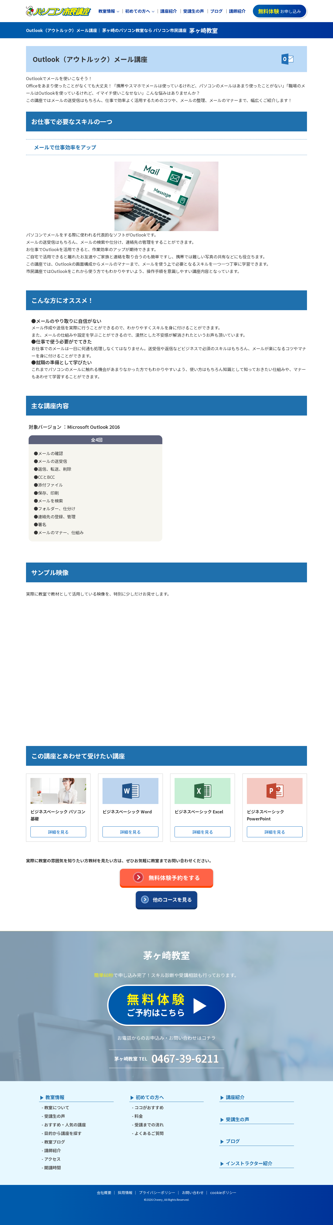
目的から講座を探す (63, 1133)
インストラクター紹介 (249, 1163)
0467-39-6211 (185, 1058)
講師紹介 (237, 11)
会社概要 (104, 1192)
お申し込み (279, 11)
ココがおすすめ (149, 1107)
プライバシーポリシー (157, 1192)
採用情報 (125, 1192)
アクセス (52, 1159)
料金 (139, 1116)
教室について (56, 1107)
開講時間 (52, 1167)
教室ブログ (54, 1142)
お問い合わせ (193, 1192)
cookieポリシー (223, 1192)
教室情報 (106, 11)
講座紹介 (168, 11)
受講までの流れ (149, 1124)
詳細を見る (58, 832)
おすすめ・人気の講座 (65, 1124)
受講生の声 (193, 11)
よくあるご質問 (149, 1133)
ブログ (216, 11)
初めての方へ (137, 11)
